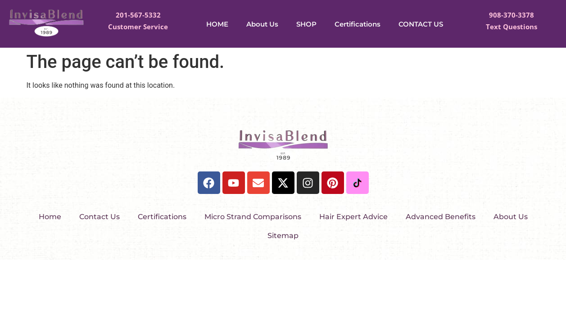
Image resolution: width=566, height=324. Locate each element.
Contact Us (99, 216)
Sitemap (283, 235)
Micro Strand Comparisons (252, 216)
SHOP (306, 24)
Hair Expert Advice (353, 216)
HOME (217, 24)
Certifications (357, 24)
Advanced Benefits (440, 216)
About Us (262, 24)
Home (50, 216)
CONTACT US (420, 24)
